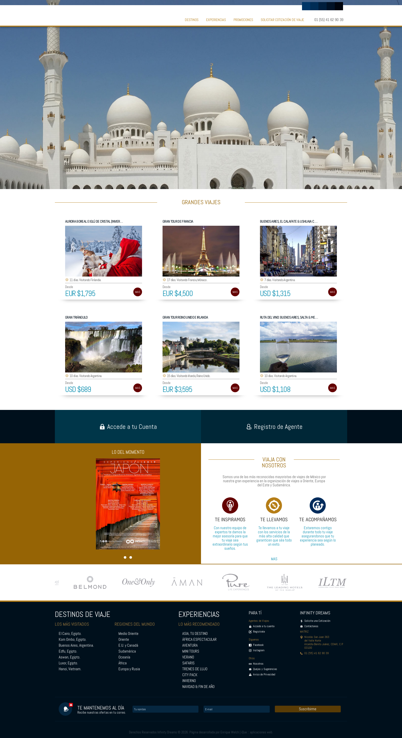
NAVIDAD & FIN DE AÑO (198, 687)
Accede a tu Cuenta (128, 426)
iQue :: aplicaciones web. (257, 732)
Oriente (123, 639)
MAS (137, 292)
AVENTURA (190, 645)
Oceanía (124, 657)
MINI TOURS (190, 651)
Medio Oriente (128, 634)
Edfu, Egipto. (68, 651)
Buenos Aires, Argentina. (76, 645)
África (122, 663)
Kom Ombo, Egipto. (72, 639)
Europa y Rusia (129, 669)
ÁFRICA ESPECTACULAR (199, 639)
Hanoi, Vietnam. (70, 669)
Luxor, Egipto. (68, 663)
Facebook (258, 645)
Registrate (259, 631)
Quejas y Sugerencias (265, 669)
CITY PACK (189, 675)
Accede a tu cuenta (263, 626)
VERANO (188, 657)
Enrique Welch (229, 732)
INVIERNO (189, 681)
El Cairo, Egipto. (70, 634)
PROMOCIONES (243, 20)
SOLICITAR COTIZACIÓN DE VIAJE (282, 20)
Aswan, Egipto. (69, 657)
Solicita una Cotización (317, 621)
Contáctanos (311, 626)
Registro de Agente (274, 426)
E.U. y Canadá (128, 645)
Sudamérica (127, 651)
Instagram (259, 650)
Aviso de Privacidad (264, 674)
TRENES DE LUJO (194, 669)
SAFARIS (188, 663)
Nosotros (258, 663)
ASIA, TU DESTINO (195, 634)
